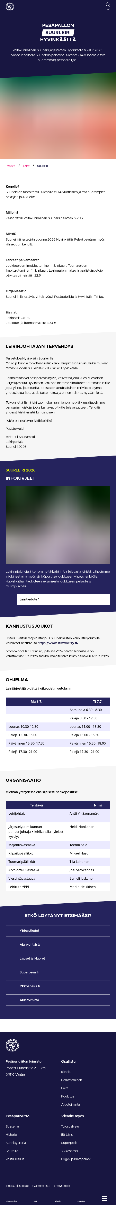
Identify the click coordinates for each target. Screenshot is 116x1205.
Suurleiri (42, 166)
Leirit (26, 166)
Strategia (12, 1126)
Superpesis (69, 1143)
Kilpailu (66, 1072)
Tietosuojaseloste (17, 1186)
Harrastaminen (71, 1080)
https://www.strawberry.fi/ (58, 643)
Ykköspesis (69, 1151)
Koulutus (67, 1096)
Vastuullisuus (15, 1159)
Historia (11, 1134)
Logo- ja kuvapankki (76, 1159)
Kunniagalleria (16, 1143)
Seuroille (12, 1151)
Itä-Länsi (67, 1134)
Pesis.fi (10, 166)
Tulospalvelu (70, 1126)
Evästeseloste (41, 1186)
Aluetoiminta (70, 1104)
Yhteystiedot (62, 1186)
